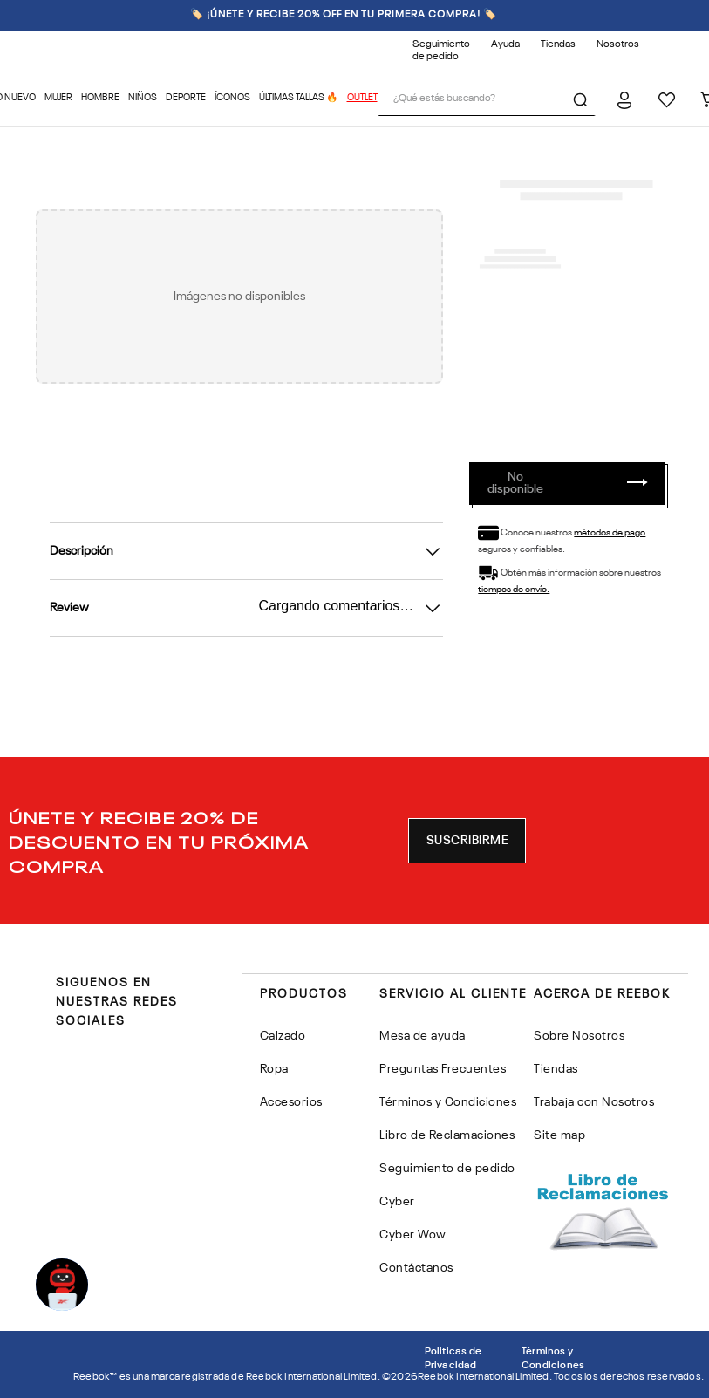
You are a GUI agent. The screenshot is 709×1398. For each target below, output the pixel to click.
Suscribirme (467, 841)
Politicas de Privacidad (453, 1359)
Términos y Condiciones (553, 1359)
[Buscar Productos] (583, 99)
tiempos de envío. (513, 590)
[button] (467, 840)
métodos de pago (609, 533)
